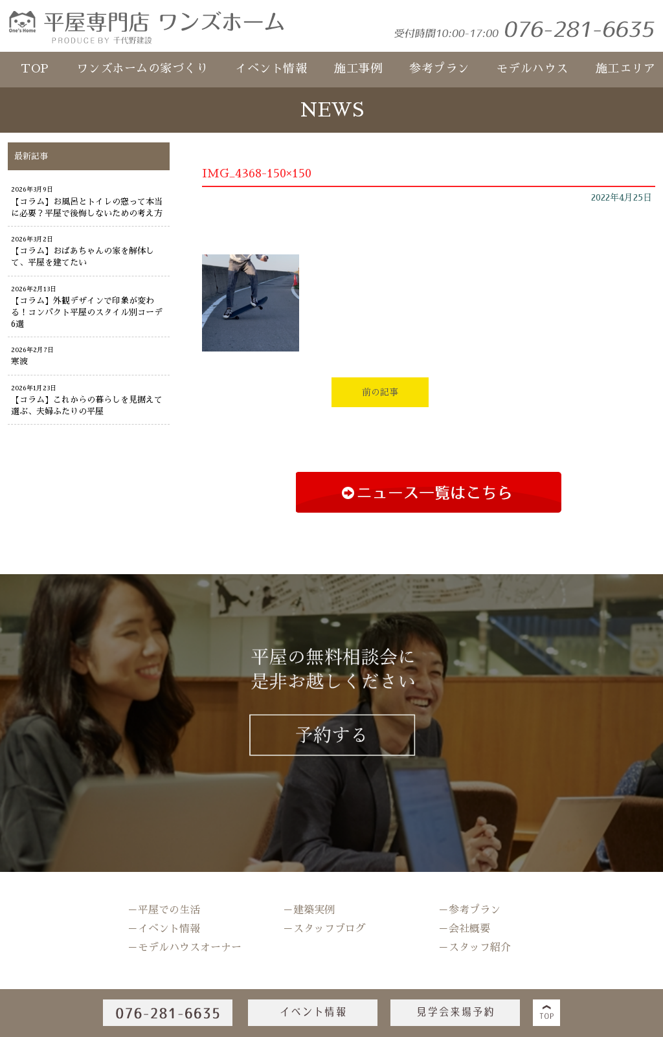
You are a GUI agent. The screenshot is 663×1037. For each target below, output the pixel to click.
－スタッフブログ (324, 929)
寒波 (19, 361)
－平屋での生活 (164, 910)
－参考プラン (469, 910)
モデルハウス (532, 68)
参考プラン (439, 68)
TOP (35, 68)
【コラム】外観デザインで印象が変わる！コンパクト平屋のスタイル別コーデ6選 (87, 312)
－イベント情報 (164, 929)
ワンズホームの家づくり (142, 68)
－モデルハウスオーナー (185, 947)
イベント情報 (271, 68)
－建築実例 (309, 910)
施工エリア (626, 68)
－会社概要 (464, 929)
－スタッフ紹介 (474, 947)
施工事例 (358, 68)
